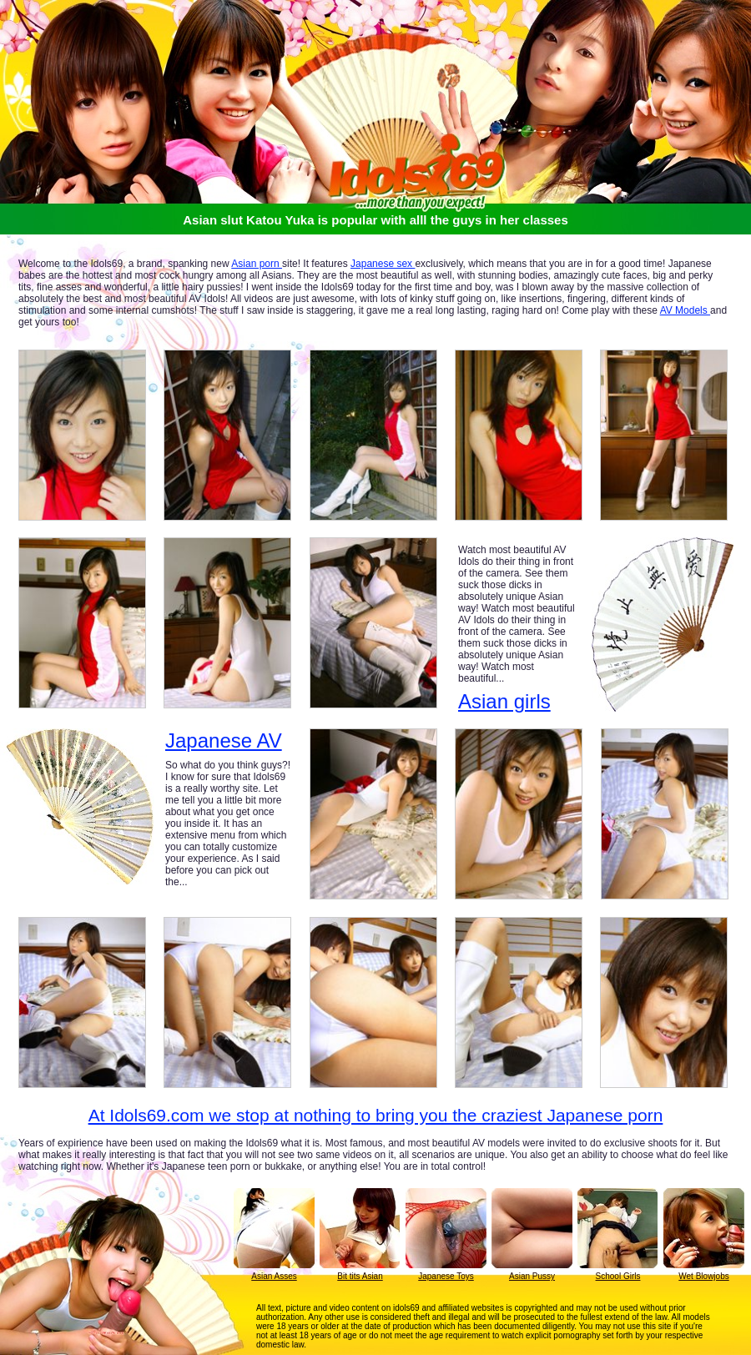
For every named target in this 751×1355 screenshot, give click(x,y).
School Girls (618, 1276)
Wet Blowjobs (703, 1276)
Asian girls (504, 701)
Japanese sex (382, 263)
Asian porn (256, 263)
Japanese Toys (446, 1276)
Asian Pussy (532, 1276)
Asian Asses (273, 1276)
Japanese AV (223, 741)
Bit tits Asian (359, 1276)
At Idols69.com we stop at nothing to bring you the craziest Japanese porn (375, 1115)
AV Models (685, 310)
